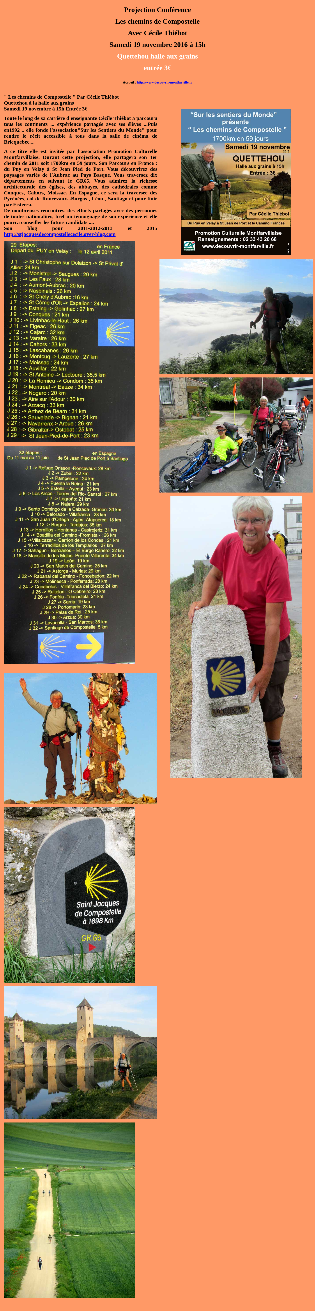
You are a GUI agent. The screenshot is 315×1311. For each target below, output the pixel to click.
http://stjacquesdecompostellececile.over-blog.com (60, 234)
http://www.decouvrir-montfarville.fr (164, 82)
